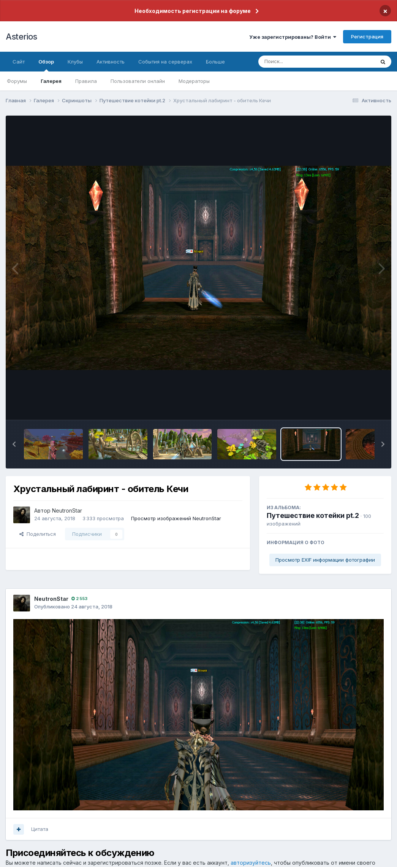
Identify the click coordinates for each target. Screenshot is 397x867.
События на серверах (165, 62)
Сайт (19, 62)
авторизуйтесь (251, 862)
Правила (86, 81)
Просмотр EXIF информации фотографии (325, 560)
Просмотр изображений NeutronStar (176, 518)
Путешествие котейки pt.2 (313, 515)
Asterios (21, 36)
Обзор (46, 65)
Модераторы (194, 81)
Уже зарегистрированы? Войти (292, 37)
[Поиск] (302, 62)
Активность (110, 62)
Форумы (17, 81)
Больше (215, 62)
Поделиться (37, 534)
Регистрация (367, 36)
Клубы (75, 62)
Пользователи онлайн (138, 81)
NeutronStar (67, 510)
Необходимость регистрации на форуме (192, 11)
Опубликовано (73, 606)
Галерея (51, 81)
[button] (14, 444)
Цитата (39, 829)
